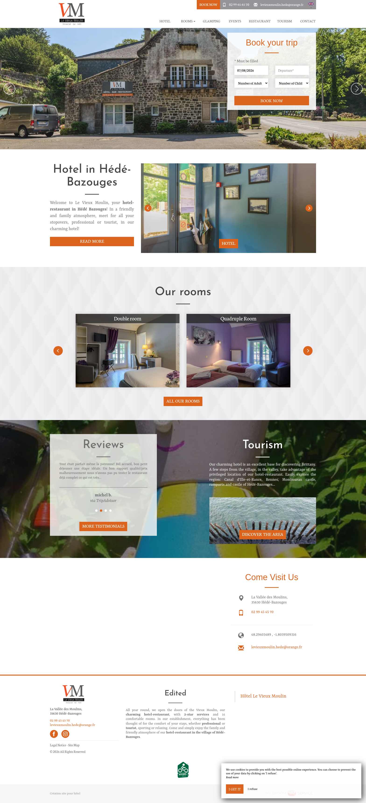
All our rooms (183, 401)
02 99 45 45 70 (239, 4)
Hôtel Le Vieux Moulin (263, 696)
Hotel (164, 21)
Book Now (208, 4)
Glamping (211, 21)
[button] (311, 4)
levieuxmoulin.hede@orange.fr (281, 4)
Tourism (284, 21)
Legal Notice (58, 745)
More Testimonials (103, 526)
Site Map (74, 745)
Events (235, 21)
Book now (271, 100)
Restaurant (260, 21)
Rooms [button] (188, 21)
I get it (235, 789)
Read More (92, 241)
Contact (308, 21)
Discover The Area (262, 534)
